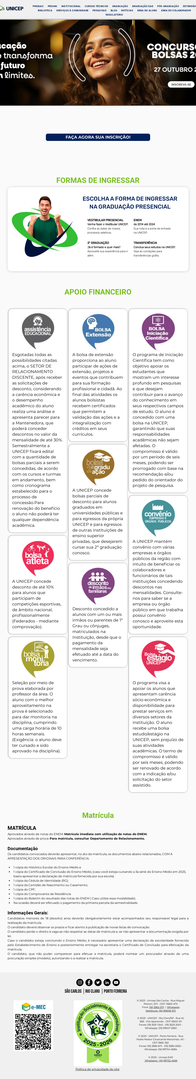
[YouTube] (116, 982)
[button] (71, 6)
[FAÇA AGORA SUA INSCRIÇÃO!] (98, 137)
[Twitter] (98, 982)
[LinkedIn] (107, 982)
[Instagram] (79, 982)
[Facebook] (89, 982)
